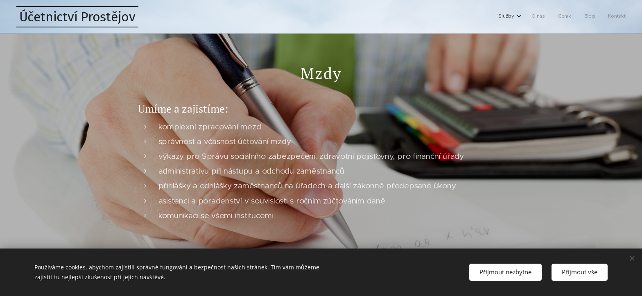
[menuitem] (573, 17)
